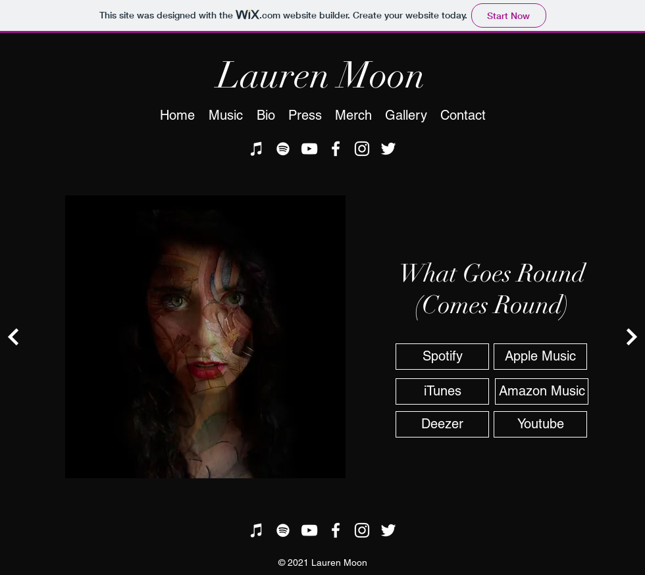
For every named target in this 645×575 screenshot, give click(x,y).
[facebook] (336, 149)
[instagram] (362, 149)
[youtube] (309, 149)
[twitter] (388, 149)
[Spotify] (283, 149)
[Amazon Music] (541, 391)
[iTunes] (257, 149)
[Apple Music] (540, 356)
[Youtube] (540, 424)
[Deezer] (442, 424)
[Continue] (13, 336)
